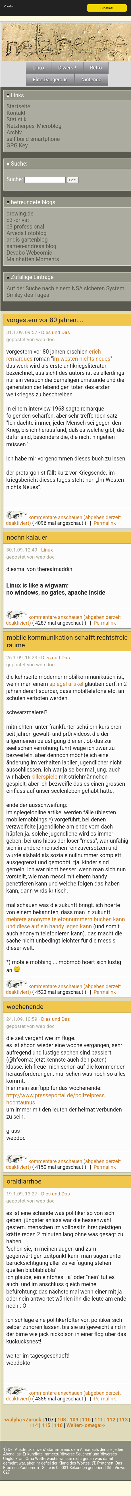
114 (33, 1425)
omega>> (95, 1425)
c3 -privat (18, 219)
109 (74, 1419)
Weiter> (75, 1425)
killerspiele (44, 776)
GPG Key (17, 145)
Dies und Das (55, 332)
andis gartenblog (27, 239)
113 (123, 1419)
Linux (47, 549)
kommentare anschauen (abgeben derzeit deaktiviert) (63, 519)
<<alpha (13, 1419)
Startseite (18, 106)
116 (58, 1425)
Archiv (14, 132)
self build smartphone (33, 138)
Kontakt (16, 112)
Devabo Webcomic (29, 252)
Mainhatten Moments (33, 258)
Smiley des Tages (28, 294)
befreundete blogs (31, 201)
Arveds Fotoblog (27, 232)
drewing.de (20, 213)
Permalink (104, 522)
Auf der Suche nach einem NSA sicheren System (65, 288)
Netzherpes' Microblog (34, 125)
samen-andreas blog (31, 245)
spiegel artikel (66, 683)
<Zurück (33, 1419)
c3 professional (25, 226)
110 (86, 1419)
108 (61, 1419)
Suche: (17, 163)
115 (46, 1425)
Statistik (16, 119)
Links (15, 94)
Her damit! (107, 7)
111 (98, 1419)
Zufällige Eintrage (30, 276)
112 (111, 1419)
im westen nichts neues (82, 358)
